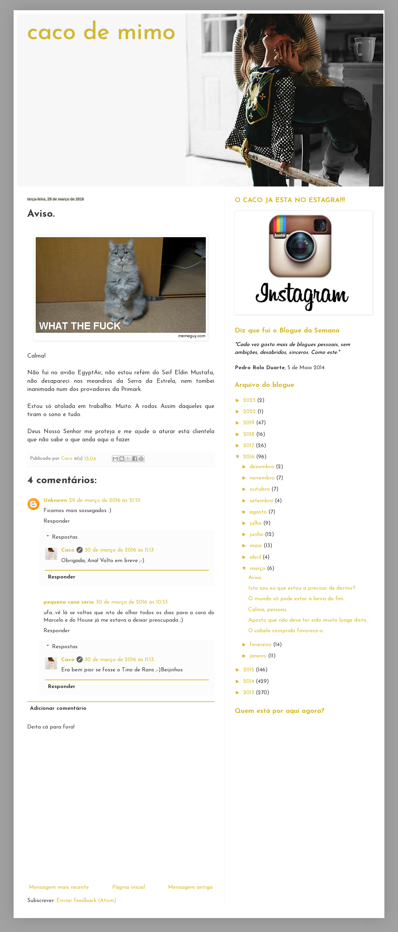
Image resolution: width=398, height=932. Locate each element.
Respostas (65, 537)
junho (257, 534)
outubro (260, 489)
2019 (249, 423)
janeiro (259, 656)
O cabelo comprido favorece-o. (286, 631)
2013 (249, 693)
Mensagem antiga (190, 887)
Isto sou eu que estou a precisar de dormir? (301, 588)
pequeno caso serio (69, 602)
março (258, 568)
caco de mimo (101, 33)
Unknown (55, 500)
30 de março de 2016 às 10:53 (132, 602)
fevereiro (261, 645)
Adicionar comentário (58, 708)
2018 (249, 434)
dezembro (263, 467)
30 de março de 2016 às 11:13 (119, 550)
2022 (250, 411)
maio (257, 546)
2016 (249, 457)
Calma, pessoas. (267, 609)
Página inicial (128, 887)
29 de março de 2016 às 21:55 (104, 500)
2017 (249, 445)
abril (256, 557)
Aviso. (255, 578)
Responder (57, 521)
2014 (249, 681)
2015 (249, 670)
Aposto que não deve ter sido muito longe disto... (308, 620)
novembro (263, 478)
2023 (250, 400)
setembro (262, 501)
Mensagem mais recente (59, 887)
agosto (259, 512)
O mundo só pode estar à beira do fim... (297, 599)
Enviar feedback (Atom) (86, 900)
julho (256, 523)
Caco (67, 550)
